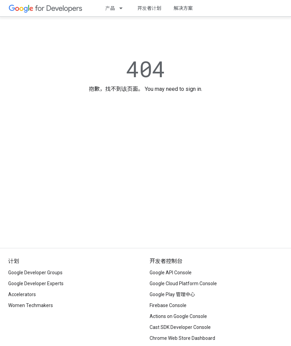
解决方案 (183, 8)
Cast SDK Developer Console (180, 327)
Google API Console (171, 272)
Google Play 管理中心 (172, 294)
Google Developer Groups (35, 272)
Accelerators (22, 294)
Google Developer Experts (36, 283)
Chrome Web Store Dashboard (182, 338)
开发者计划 (149, 8)
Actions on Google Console (178, 316)
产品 (110, 8)
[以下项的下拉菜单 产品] (123, 8)
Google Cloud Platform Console (183, 283)
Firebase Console (168, 305)
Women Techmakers (30, 305)
